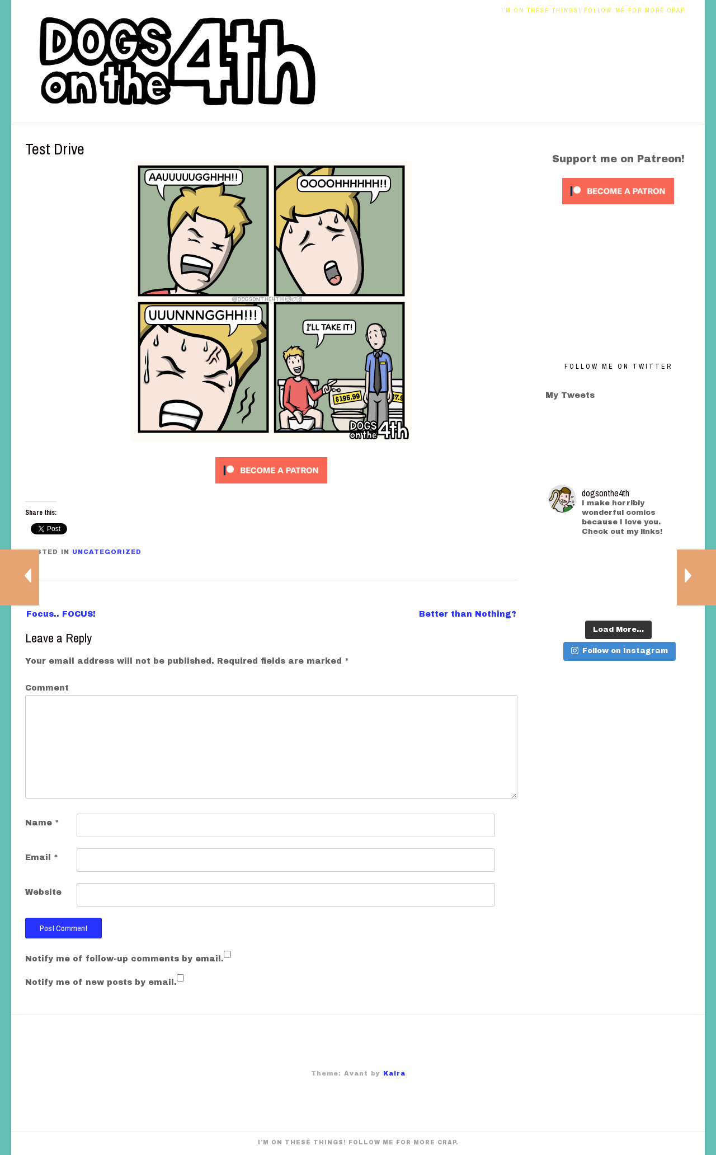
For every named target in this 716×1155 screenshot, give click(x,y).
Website (43, 892)
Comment (47, 688)
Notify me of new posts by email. (101, 982)
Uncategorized (107, 551)
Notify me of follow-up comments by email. (124, 959)
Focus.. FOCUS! (61, 614)
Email (41, 857)
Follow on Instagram (619, 650)
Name (42, 823)
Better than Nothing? (467, 614)
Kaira (394, 1073)
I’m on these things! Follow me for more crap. (594, 10)
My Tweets (570, 395)
